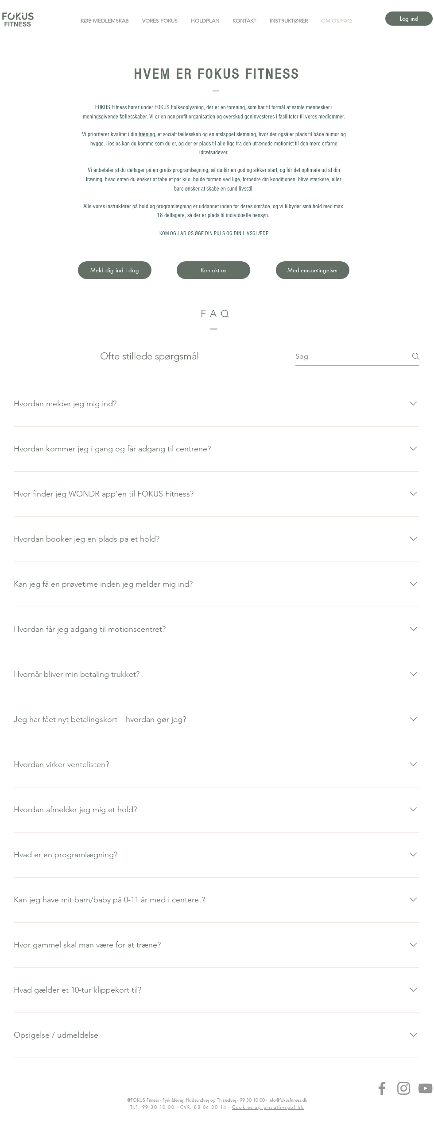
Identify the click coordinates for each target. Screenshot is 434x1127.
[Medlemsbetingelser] (312, 270)
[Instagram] (403, 1088)
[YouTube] (425, 1088)
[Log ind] (409, 18)
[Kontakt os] (213, 270)
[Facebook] (382, 1088)
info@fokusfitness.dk (287, 1099)
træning (147, 134)
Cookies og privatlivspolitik (268, 1107)
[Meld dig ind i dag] (114, 270)
